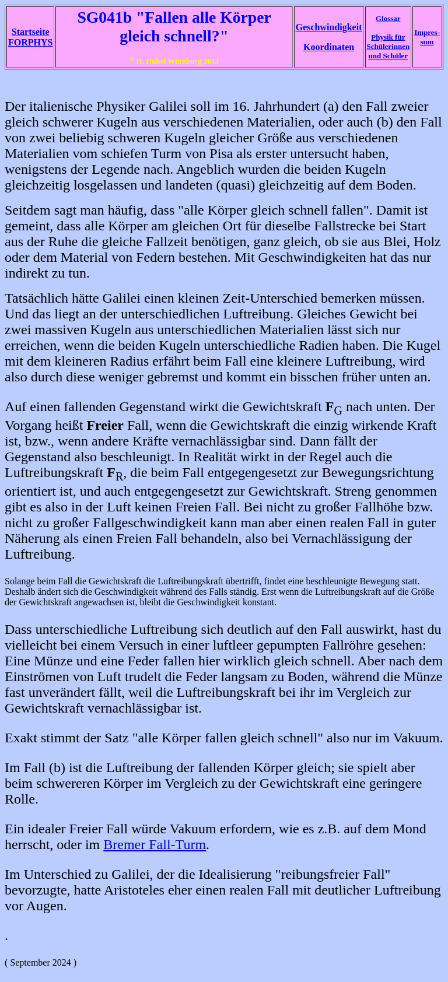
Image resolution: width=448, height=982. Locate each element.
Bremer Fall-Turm (154, 844)
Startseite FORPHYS (30, 37)
